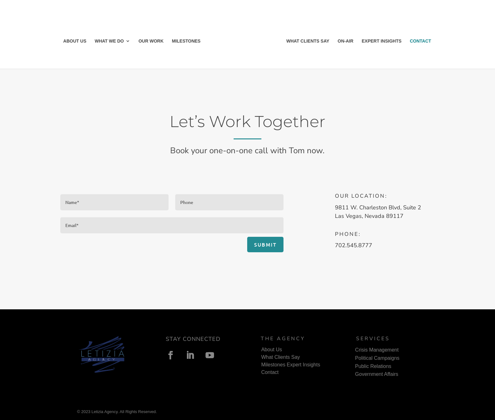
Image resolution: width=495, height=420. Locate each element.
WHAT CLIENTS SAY (307, 41)
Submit (265, 244)
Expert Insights (303, 364)
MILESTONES (186, 41)
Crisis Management (377, 350)
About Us (271, 349)
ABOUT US (74, 41)
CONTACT (420, 41)
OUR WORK (151, 41)
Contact (269, 372)
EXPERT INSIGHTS (382, 41)
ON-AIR (346, 41)
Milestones (273, 364)
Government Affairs (376, 374)
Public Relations (373, 366)
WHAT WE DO (109, 41)
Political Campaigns (377, 358)
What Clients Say (280, 357)
